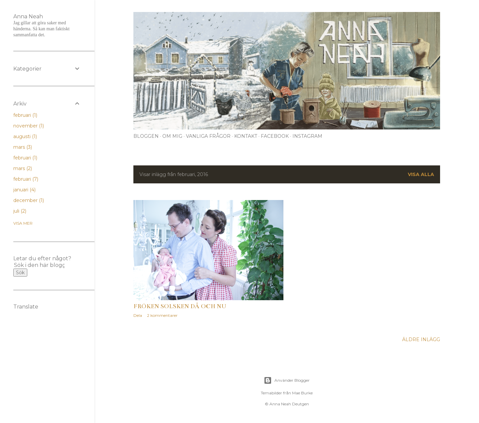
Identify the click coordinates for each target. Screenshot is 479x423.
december (28, 200)
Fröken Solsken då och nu (180, 306)
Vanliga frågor (208, 136)
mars (22, 147)
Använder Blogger (287, 380)
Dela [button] (137, 315)
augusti (25, 136)
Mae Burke (302, 392)
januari (24, 190)
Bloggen (146, 136)
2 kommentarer (162, 315)
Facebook (275, 136)
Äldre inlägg (421, 339)
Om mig (172, 136)
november (28, 126)
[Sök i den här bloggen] (39, 265)
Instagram (307, 136)
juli (19, 211)
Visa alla (421, 174)
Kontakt (245, 136)
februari (25, 115)
